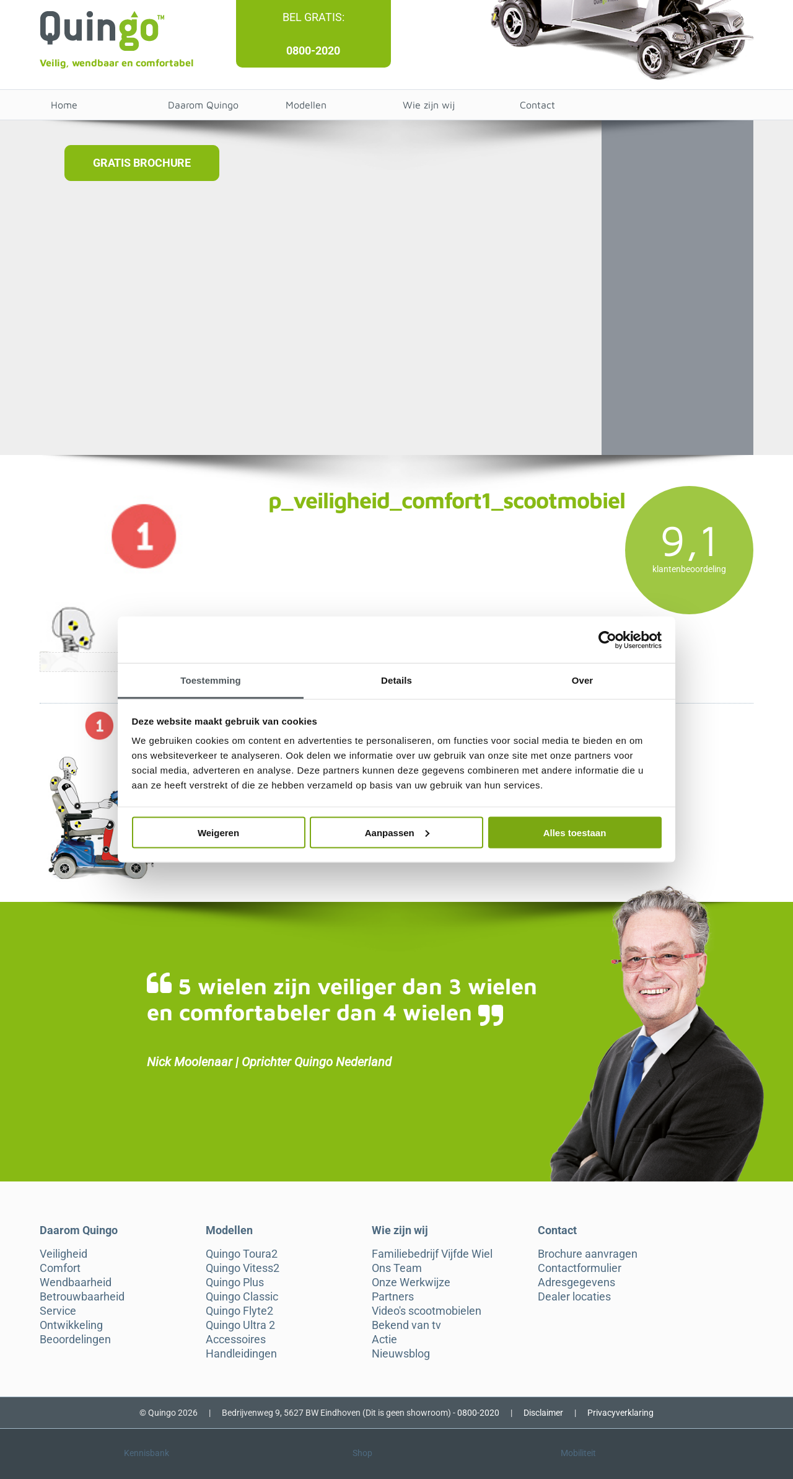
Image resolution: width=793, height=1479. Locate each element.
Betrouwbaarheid (82, 1296)
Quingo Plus (235, 1282)
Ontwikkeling (71, 1325)
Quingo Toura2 (242, 1254)
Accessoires (236, 1339)
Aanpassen (397, 832)
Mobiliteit (578, 1453)
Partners (393, 1296)
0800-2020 (313, 50)
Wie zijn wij (429, 104)
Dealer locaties (574, 1296)
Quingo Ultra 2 (240, 1325)
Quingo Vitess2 (242, 1268)
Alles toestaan (575, 832)
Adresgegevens (576, 1282)
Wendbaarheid (76, 1282)
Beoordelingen (75, 1339)
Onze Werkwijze (411, 1282)
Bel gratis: (313, 17)
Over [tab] (583, 680)
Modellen (306, 104)
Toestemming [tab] (210, 680)
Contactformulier (579, 1268)
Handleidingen (241, 1353)
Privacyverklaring (620, 1413)
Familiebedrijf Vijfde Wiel (432, 1254)
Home (64, 104)
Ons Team (397, 1268)
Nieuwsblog (401, 1353)
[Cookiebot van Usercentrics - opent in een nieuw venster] (607, 639)
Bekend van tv (406, 1325)
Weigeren (218, 832)
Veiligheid (63, 1254)
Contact (537, 104)
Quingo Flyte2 (239, 1311)
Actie (384, 1339)
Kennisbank (146, 1453)
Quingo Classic (242, 1296)
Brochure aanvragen (587, 1254)
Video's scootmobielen (426, 1311)
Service (58, 1311)
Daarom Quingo (203, 104)
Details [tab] (396, 680)
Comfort (60, 1268)
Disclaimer (543, 1413)
